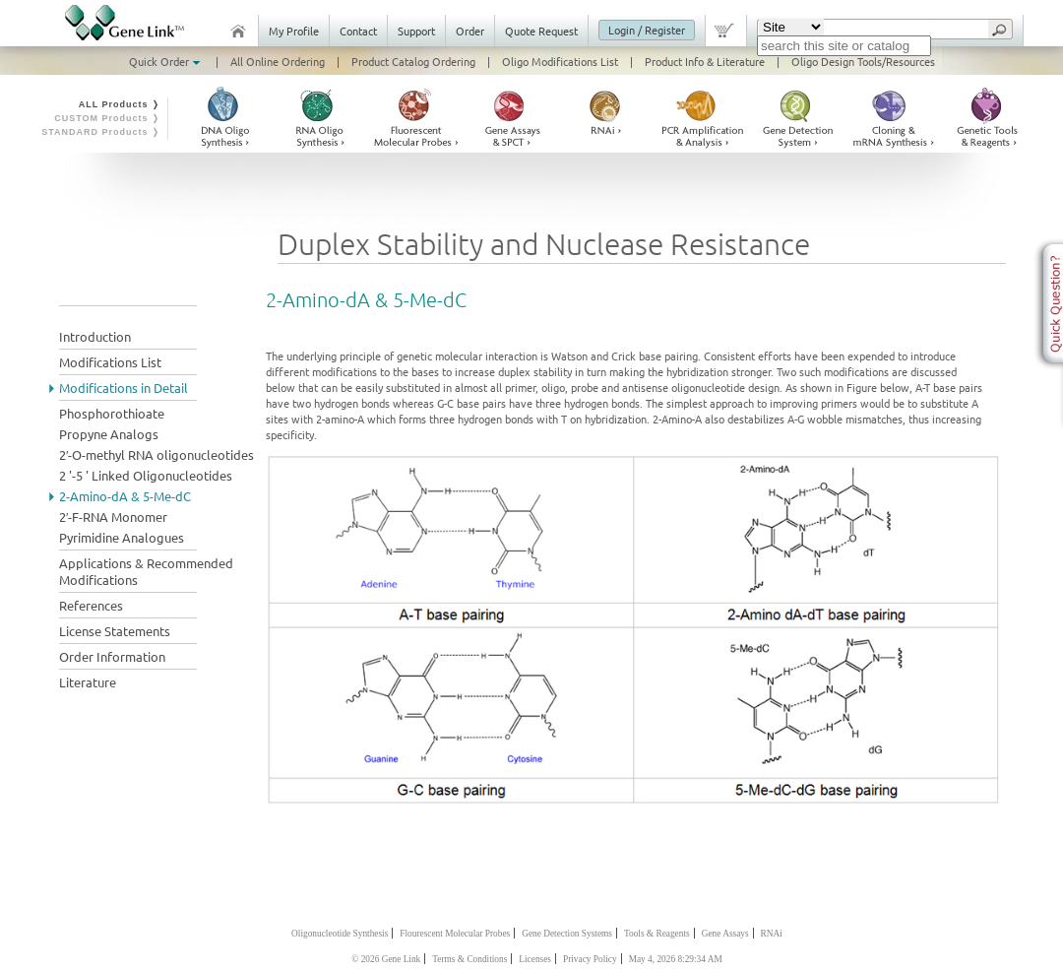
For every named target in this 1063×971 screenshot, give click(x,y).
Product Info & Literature (705, 61)
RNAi (771, 934)
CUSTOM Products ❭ (107, 118)
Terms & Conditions (469, 959)
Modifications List (110, 362)
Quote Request (541, 30)
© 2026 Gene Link (385, 959)
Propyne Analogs (108, 433)
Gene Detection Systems (567, 934)
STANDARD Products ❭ (100, 132)
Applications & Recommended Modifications (146, 571)
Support (416, 30)
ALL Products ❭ (119, 104)
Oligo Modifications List (560, 61)
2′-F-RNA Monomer (113, 516)
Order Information (112, 656)
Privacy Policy (590, 959)
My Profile (294, 30)
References (91, 605)
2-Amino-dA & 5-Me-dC (125, 495)
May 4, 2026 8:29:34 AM (675, 959)
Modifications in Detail (123, 387)
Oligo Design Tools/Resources (863, 61)
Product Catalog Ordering (413, 61)
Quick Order (166, 61)
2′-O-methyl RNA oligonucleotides (156, 454)
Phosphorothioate (111, 413)
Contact (358, 30)
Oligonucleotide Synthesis (339, 934)
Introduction (95, 336)
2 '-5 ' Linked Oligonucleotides (145, 475)
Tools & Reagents (657, 934)
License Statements (114, 630)
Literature (87, 682)
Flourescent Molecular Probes (455, 934)
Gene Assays (725, 934)
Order (470, 30)
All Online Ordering (277, 61)
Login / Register (646, 29)
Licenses (535, 959)
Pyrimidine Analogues (121, 537)
